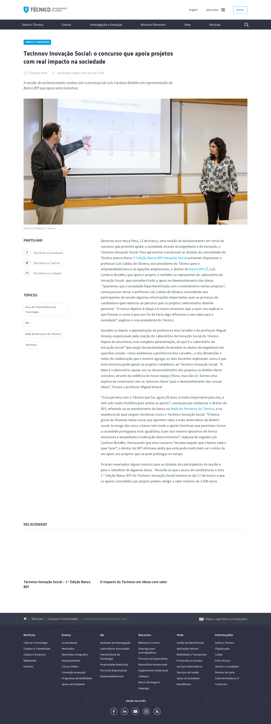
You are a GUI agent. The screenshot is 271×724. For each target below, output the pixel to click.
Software (143, 676)
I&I (102, 635)
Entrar (240, 10)
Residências (184, 684)
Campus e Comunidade (37, 42)
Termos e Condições (227, 666)
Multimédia (30, 660)
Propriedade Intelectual (114, 664)
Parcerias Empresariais (113, 670)
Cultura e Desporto (35, 654)
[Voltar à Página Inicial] (26, 619)
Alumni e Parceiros (153, 25)
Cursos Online (70, 666)
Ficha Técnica (223, 660)
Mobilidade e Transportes (192, 654)
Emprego (143, 688)
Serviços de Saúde (188, 672)
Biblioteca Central (148, 642)
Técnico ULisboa (45, 10)
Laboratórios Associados (115, 648)
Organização (222, 648)
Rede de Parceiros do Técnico (192, 408)
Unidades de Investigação (115, 642)
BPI (27, 323)
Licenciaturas (69, 642)
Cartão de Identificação (190, 642)
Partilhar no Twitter (42, 263)
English (193, 10)
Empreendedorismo (112, 676)
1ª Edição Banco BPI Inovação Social (159, 258)
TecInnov (31, 344)
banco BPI (196, 269)
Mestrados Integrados (75, 654)
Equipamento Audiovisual (153, 670)
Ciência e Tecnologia (36, 642)
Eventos (28, 666)
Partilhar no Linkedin (43, 273)
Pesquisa (244, 24)
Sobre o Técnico (32, 25)
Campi (218, 654)
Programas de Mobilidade (77, 678)
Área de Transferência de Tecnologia (40, 309)
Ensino (66, 25)
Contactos (221, 684)
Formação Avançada (73, 672)
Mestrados (68, 648)
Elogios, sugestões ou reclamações (223, 619)
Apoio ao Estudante (73, 684)
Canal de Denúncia (225, 678)
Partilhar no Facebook (43, 253)
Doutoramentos (71, 660)
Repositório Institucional (152, 664)
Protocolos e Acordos (190, 660)
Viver (187, 25)
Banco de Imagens (149, 682)
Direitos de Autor (225, 672)
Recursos (144, 635)
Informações (224, 635)
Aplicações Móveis (188, 648)
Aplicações (212, 10)
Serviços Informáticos (189, 666)
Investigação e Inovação (106, 25)
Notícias (215, 25)
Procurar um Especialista (153, 658)
